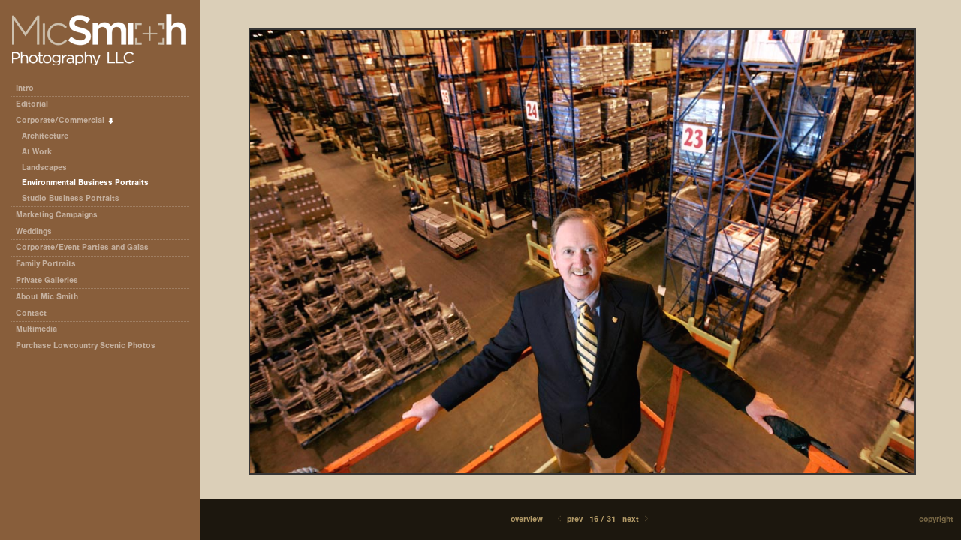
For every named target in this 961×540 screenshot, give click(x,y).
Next (636, 519)
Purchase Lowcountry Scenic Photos (85, 345)
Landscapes (44, 167)
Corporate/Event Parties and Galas (87, 247)
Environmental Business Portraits (85, 183)
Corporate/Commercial (65, 120)
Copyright (936, 519)
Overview (527, 519)
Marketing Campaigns (57, 215)
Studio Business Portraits (70, 198)
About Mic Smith (47, 297)
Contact (31, 313)
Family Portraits (46, 263)
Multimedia (36, 329)
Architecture (45, 136)
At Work (37, 152)
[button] (527, 519)
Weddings (34, 231)
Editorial (37, 104)
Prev (569, 519)
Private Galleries (47, 280)
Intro (25, 88)
